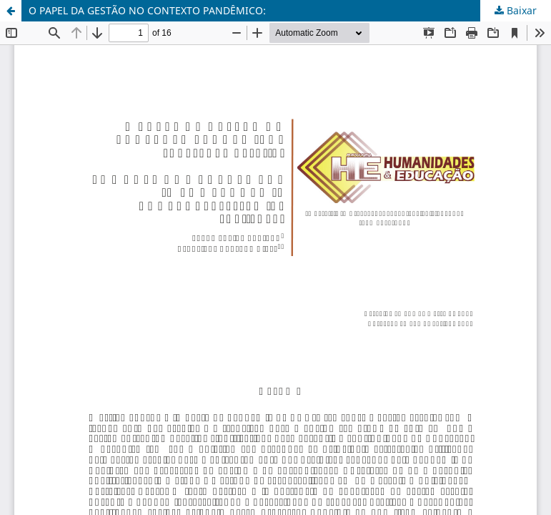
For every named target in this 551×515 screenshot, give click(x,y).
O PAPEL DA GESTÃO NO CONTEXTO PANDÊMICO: (147, 10)
